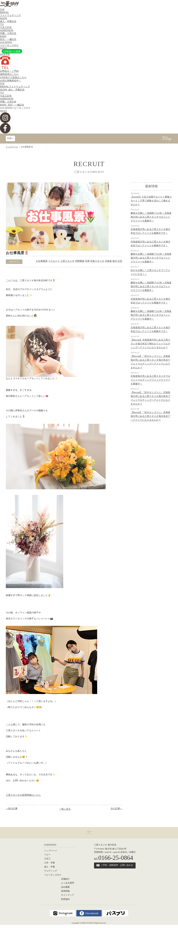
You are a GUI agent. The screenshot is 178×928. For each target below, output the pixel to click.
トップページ (12, 147)
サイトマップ (67, 895)
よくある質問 (67, 883)
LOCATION (15, 108)
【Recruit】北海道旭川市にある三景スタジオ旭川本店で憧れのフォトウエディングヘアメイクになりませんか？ (150, 343)
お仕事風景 (42, 261)
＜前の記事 (11, 808)
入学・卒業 (49, 863)
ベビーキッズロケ (52, 875)
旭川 (114, 261)
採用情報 (65, 891)
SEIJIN (12, 89)
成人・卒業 (49, 867)
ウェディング (50, 871)
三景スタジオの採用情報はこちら (23, 795)
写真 (87, 261)
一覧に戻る (65, 809)
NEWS (3, 48)
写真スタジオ (97, 261)
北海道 (108, 261)
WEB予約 (5, 54)
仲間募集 (79, 261)
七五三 (47, 858)
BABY (12, 104)
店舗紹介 (65, 879)
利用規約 (65, 899)
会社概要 (65, 887)
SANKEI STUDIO (86, 923)
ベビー (47, 854)
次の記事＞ (116, 808)
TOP (2, 9)
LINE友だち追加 (11, 51)
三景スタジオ (67, 261)
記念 (120, 261)
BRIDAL (15, 86)
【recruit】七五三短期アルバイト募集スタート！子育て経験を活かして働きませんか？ (151, 200)
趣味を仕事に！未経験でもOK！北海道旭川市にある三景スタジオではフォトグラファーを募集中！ (151, 217)
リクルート (54, 261)
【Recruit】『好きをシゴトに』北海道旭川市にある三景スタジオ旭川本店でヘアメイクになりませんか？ (150, 416)
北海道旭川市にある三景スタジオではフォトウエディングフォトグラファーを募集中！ (150, 380)
